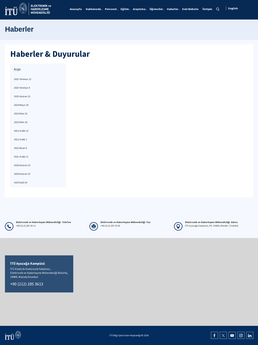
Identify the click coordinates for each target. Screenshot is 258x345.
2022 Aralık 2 (20, 139)
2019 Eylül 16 (20, 182)
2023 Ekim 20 (20, 122)
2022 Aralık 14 (21, 130)
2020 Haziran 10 (22, 173)
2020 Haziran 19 (22, 165)
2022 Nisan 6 (20, 148)
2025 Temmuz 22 (22, 79)
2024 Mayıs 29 (21, 105)
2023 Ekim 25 (20, 113)
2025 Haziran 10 (22, 96)
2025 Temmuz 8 (22, 87)
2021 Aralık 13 (21, 156)
